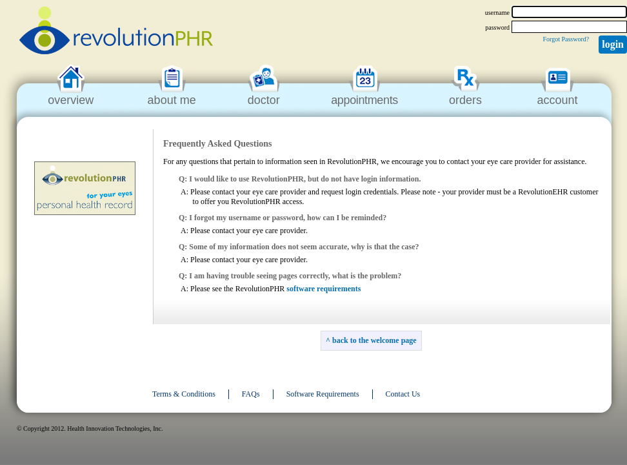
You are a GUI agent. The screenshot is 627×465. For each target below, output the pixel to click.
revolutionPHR (116, 32)
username (497, 12)
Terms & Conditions (183, 393)
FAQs (251, 393)
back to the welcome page (374, 340)
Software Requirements (322, 393)
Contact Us (403, 393)
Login (613, 44)
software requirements (323, 288)
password (497, 27)
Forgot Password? (565, 39)
